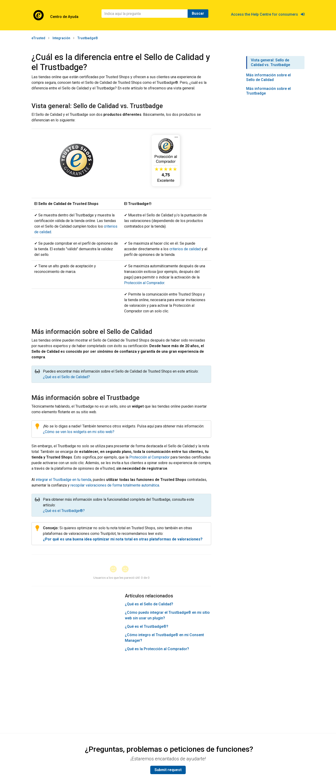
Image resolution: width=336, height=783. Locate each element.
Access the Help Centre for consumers (267, 14)
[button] (115, 569)
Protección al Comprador (144, 283)
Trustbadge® (87, 38)
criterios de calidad (185, 249)
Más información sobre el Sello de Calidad (268, 77)
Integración (61, 38)
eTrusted (38, 38)
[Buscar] (145, 13)
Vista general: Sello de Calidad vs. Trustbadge (270, 62)
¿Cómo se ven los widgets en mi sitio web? (78, 432)
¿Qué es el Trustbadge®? (64, 510)
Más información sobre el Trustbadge (268, 90)
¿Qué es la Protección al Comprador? (157, 649)
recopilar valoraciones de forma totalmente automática (114, 485)
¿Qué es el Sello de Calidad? (66, 377)
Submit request (168, 770)
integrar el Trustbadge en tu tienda (63, 479)
